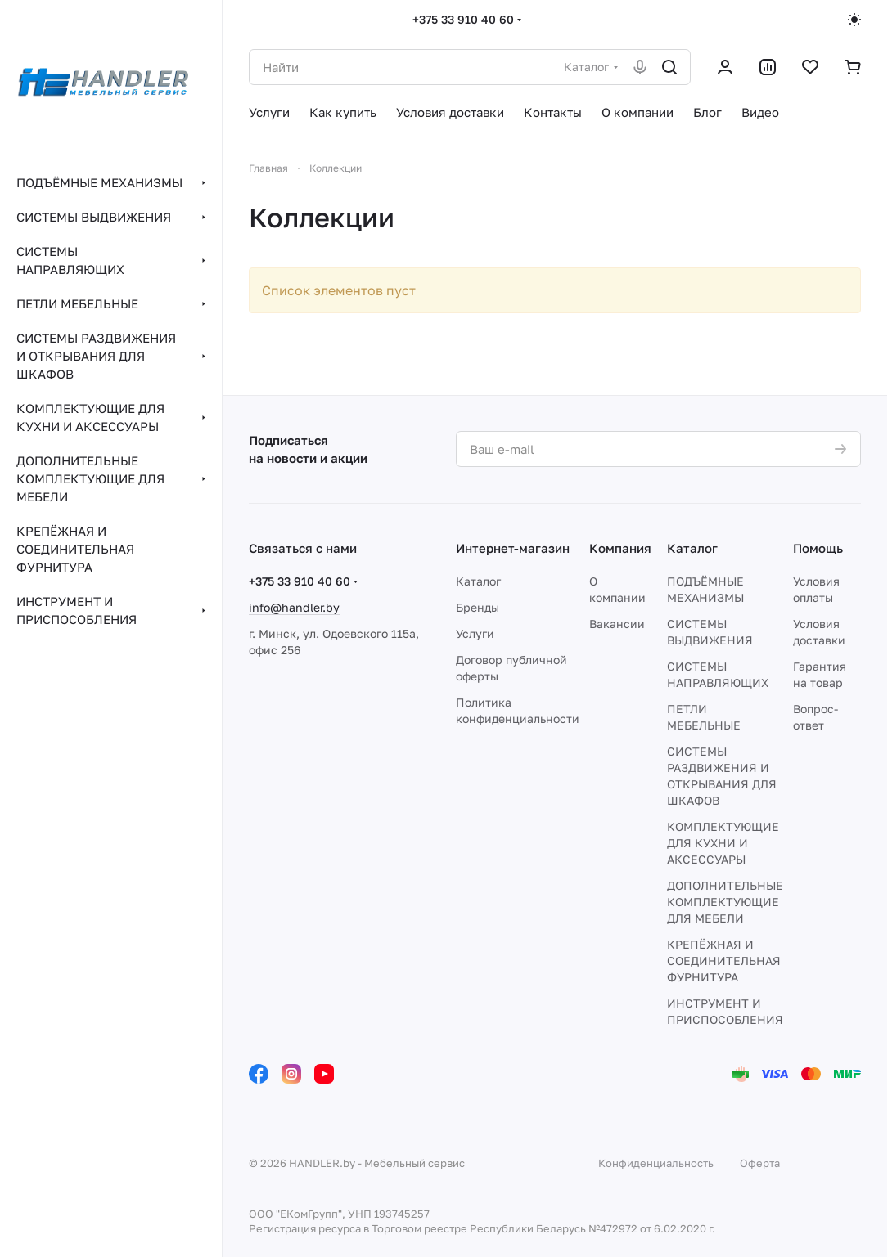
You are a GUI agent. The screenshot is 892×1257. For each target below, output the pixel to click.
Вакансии (617, 624)
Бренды (477, 607)
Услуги (475, 633)
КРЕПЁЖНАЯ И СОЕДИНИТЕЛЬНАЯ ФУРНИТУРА (724, 960)
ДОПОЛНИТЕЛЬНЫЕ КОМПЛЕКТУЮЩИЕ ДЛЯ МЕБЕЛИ (725, 901)
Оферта (760, 1162)
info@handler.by (294, 607)
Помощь (818, 548)
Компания (620, 548)
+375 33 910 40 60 (463, 19)
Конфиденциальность (656, 1162)
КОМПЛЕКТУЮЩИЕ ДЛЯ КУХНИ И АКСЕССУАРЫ (723, 842)
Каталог (478, 581)
